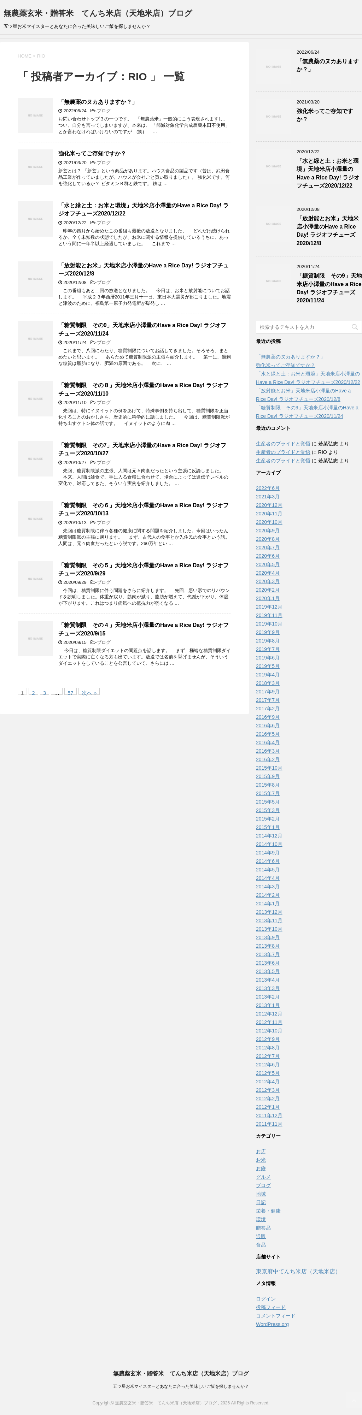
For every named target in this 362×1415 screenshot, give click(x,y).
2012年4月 (268, 1081)
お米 (261, 1160)
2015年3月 (268, 810)
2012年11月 (269, 1022)
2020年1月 (268, 598)
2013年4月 (268, 980)
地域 (261, 1194)
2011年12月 (269, 1115)
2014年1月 (268, 903)
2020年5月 (268, 564)
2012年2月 (268, 1098)
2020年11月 (269, 513)
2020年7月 (268, 547)
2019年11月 (269, 615)
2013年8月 (268, 946)
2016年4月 (268, 742)
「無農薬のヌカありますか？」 (98, 102)
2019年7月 (268, 649)
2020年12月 (269, 505)
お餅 (261, 1168)
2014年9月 (268, 852)
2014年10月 (269, 844)
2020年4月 (268, 573)
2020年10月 (269, 522)
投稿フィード (271, 1307)
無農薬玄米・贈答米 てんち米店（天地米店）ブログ (98, 13)
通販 (261, 1236)
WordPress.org (272, 1324)
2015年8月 (268, 785)
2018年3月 (268, 683)
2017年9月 (268, 691)
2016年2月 (268, 759)
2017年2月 (268, 708)
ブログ (104, 110)
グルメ (263, 1177)
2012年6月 (268, 1064)
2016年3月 (268, 751)
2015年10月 (269, 768)
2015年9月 (268, 776)
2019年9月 (268, 632)
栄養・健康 (268, 1211)
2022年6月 (268, 488)
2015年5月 (268, 802)
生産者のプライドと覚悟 (283, 443)
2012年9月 (268, 1039)
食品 (261, 1245)
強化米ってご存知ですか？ (92, 153)
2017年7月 (268, 700)
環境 (261, 1219)
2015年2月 (268, 819)
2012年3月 (268, 1090)
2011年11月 (269, 1124)
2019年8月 (268, 641)
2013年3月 (268, 988)
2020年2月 (268, 590)
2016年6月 (268, 725)
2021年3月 (268, 496)
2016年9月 (268, 717)
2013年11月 (269, 920)
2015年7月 (268, 793)
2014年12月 (269, 836)
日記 (261, 1202)
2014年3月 (268, 886)
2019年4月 (268, 674)
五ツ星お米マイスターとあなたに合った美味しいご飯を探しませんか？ (181, 1386)
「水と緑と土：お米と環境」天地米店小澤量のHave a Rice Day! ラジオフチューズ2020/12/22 (328, 173)
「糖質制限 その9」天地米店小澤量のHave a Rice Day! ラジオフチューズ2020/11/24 (329, 288)
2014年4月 (268, 878)
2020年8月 (268, 539)
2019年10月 (269, 624)
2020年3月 (268, 581)
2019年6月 (268, 658)
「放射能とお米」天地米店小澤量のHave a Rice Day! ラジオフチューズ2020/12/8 (328, 230)
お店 (261, 1151)
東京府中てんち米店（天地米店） (298, 1271)
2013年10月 (269, 929)
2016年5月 (268, 734)
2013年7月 (268, 954)
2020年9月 (268, 530)
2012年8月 (268, 1047)
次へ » (89, 692)
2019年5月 (268, 666)
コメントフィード (276, 1316)
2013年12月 (269, 912)
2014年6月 (268, 861)
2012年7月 (268, 1056)
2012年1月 (268, 1107)
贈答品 (263, 1228)
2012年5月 (268, 1073)
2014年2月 (268, 895)
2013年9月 (268, 937)
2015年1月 (268, 827)
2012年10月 (269, 1031)
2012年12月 (269, 1014)
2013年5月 (268, 971)
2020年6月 (268, 556)
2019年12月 (269, 607)
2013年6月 (268, 963)
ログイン (266, 1299)
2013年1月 (268, 1005)
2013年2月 (268, 997)
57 (71, 692)
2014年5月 (268, 869)
